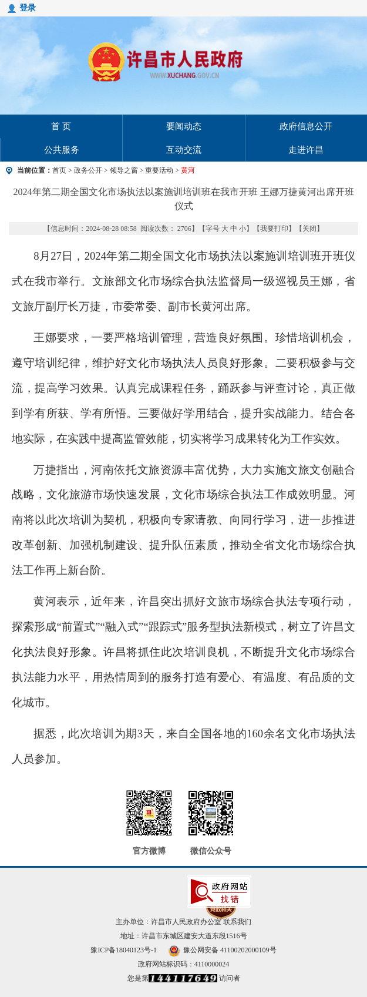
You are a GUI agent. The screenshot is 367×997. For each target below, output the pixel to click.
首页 (59, 170)
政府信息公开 (306, 126)
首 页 (61, 126)
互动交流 (183, 150)
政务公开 (88, 170)
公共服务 (61, 150)
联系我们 (237, 922)
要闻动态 (183, 126)
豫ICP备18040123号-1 (123, 950)
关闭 (309, 228)
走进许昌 (306, 150)
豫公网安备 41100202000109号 (223, 950)
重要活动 (159, 170)
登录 (27, 8)
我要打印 (274, 228)
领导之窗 (124, 170)
